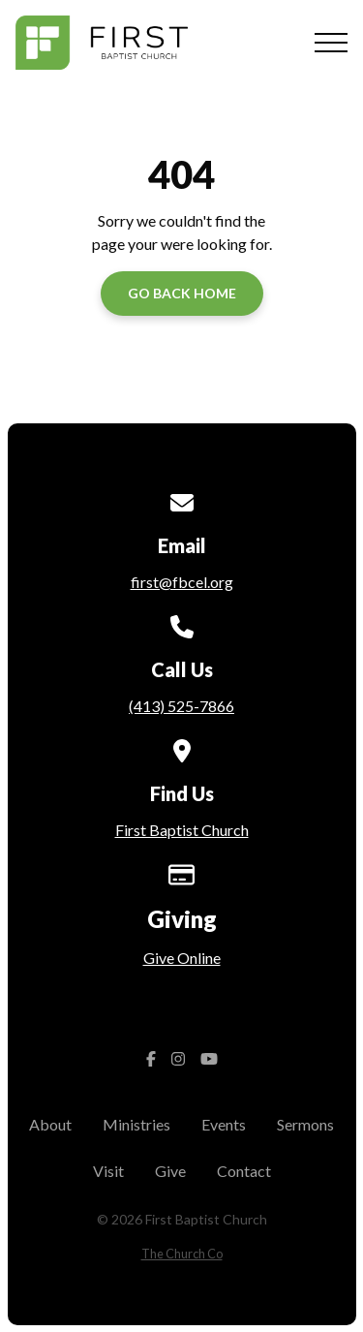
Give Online (182, 957)
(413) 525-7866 (181, 706)
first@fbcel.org (182, 582)
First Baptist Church (182, 830)
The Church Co (182, 1253)
